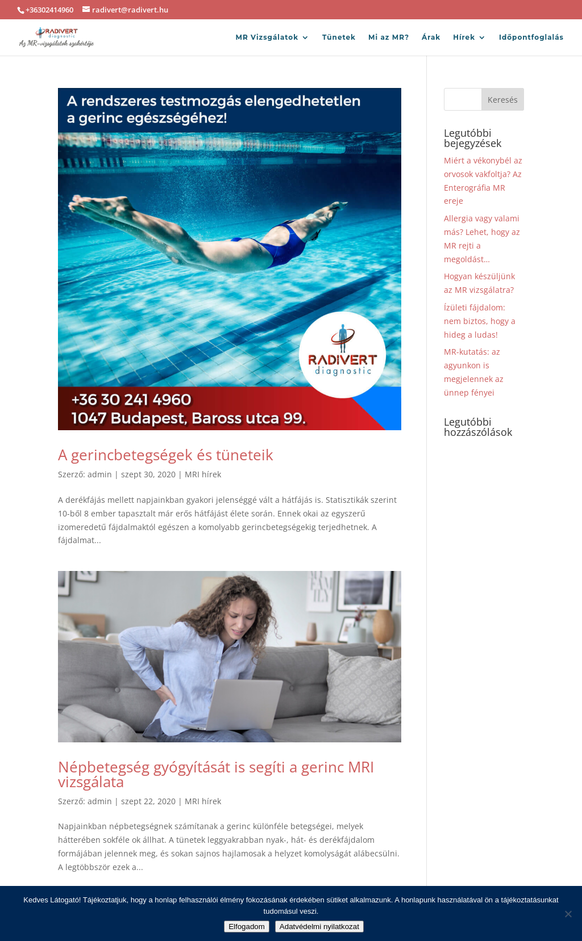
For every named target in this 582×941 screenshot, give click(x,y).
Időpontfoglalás (531, 37)
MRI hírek (203, 474)
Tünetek (339, 37)
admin (100, 474)
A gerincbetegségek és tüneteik (165, 454)
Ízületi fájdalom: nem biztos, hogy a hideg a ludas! (480, 321)
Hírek (464, 37)
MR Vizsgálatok (266, 37)
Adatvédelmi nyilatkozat (319, 926)
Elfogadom (246, 926)
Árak (431, 37)
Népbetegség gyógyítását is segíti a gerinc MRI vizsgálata (216, 774)
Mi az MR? (388, 37)
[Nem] (567, 913)
